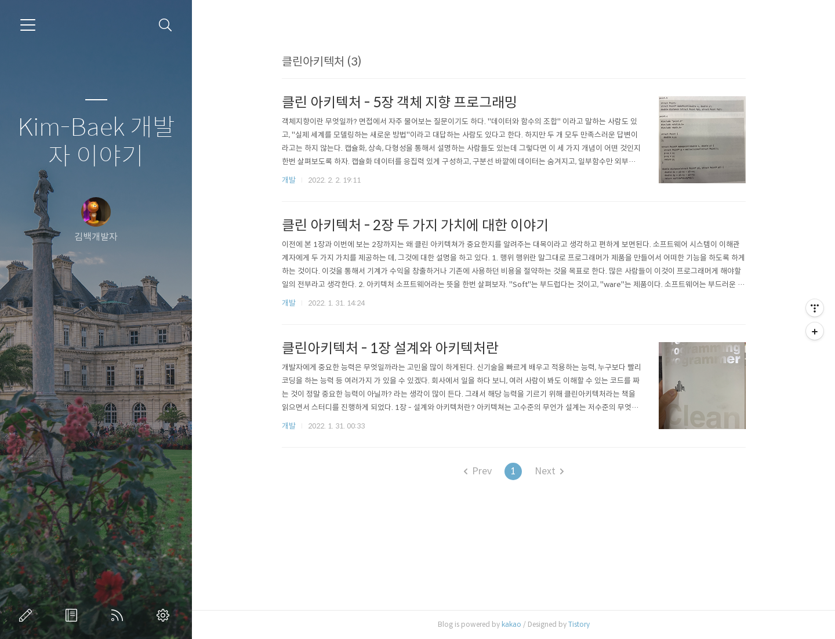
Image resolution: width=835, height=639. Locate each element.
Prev (478, 471)
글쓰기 (28, 615)
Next (549, 471)
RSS (119, 615)
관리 (165, 615)
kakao (511, 624)
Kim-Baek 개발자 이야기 (96, 142)
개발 (289, 180)
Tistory (579, 624)
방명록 (74, 615)
